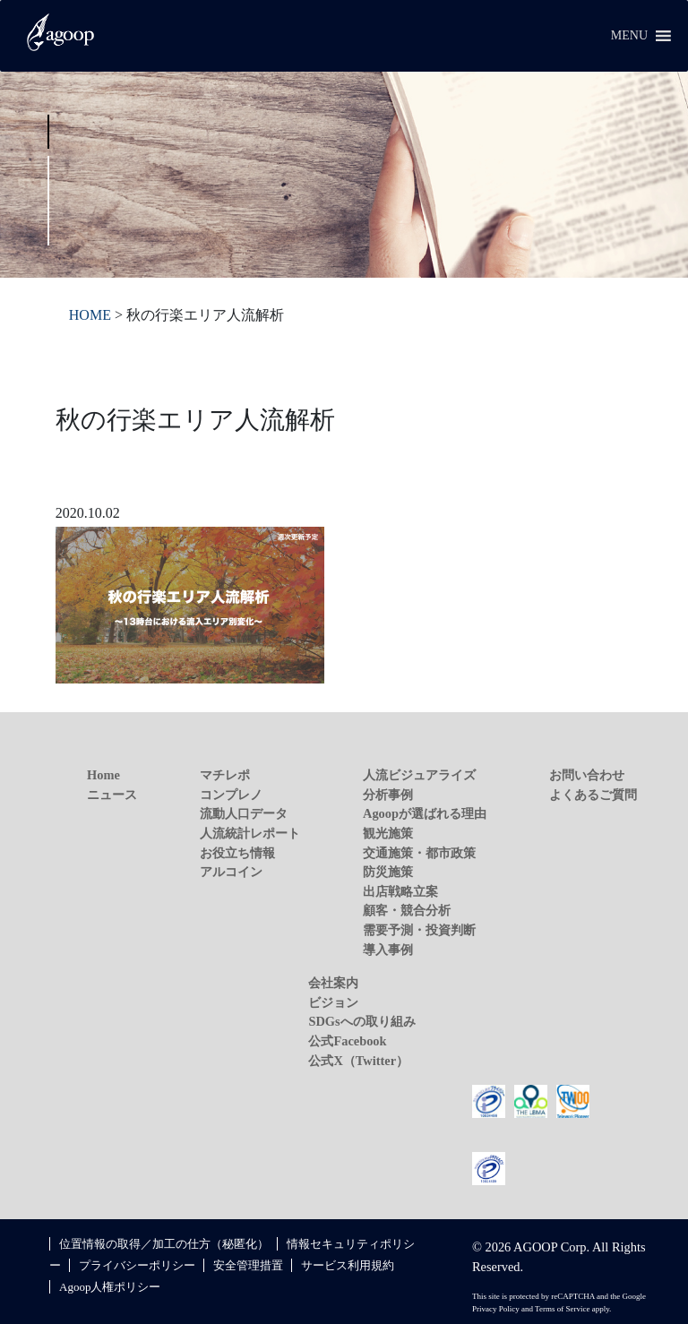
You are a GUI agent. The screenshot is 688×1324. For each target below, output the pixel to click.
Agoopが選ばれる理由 (424, 813)
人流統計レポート (250, 833)
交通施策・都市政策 (419, 853)
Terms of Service (562, 1308)
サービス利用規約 (347, 1265)
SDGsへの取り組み (361, 1021)
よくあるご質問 (593, 794)
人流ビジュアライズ (419, 775)
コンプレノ (231, 794)
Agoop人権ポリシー (109, 1287)
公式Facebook (347, 1041)
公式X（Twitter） (358, 1060)
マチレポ (225, 775)
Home (103, 775)
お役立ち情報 (237, 853)
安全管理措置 (248, 1265)
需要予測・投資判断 (419, 930)
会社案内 (333, 983)
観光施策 (388, 833)
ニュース (112, 794)
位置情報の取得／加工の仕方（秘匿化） (164, 1244)
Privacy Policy (496, 1308)
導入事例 (388, 949)
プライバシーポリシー (137, 1265)
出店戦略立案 (400, 891)
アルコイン (231, 871)
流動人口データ (244, 813)
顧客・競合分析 (407, 910)
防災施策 (388, 871)
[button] (629, 36)
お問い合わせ (586, 775)
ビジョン (333, 1002)
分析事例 (388, 794)
